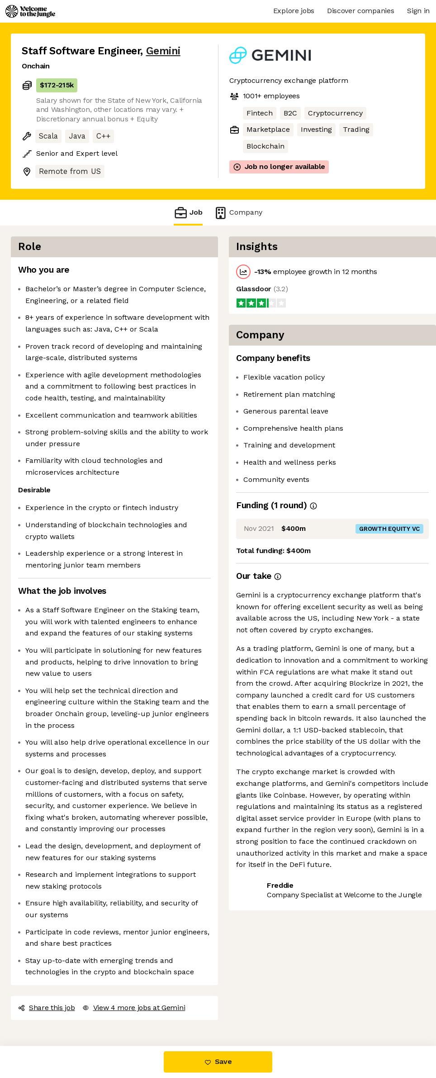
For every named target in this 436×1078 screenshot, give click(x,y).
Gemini (163, 51)
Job (188, 212)
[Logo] (30, 11)
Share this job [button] (46, 1007)
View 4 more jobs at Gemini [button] (133, 1007)
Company (237, 212)
